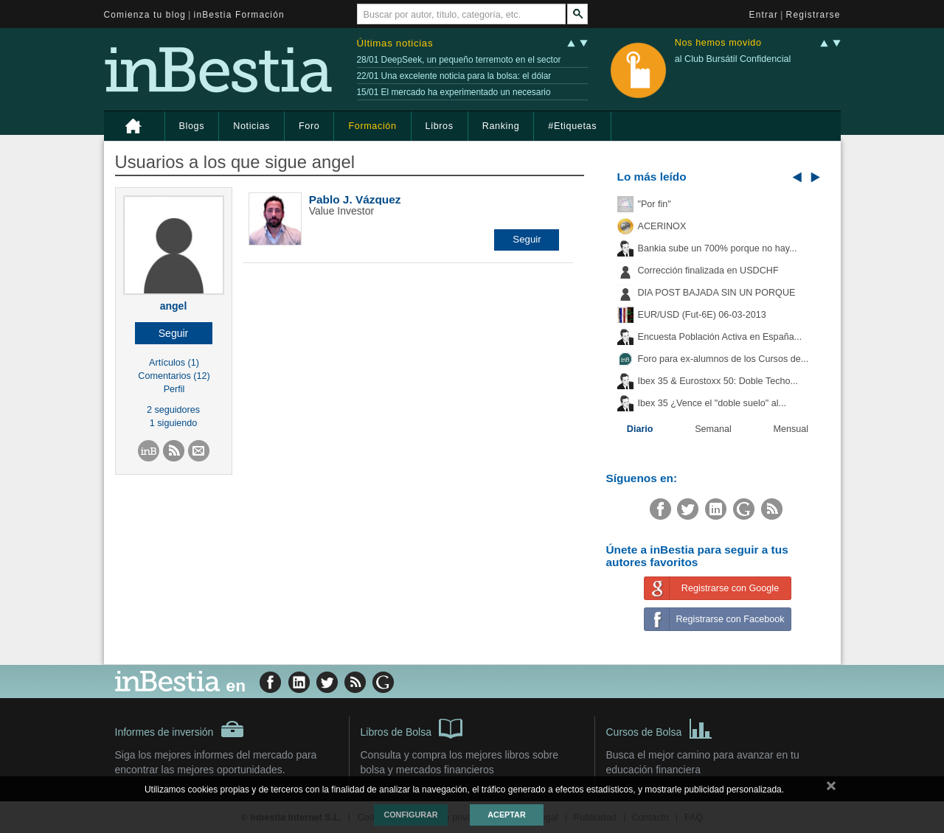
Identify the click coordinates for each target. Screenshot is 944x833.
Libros (440, 126)
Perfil (174, 389)
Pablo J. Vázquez (355, 199)
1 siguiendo (173, 423)
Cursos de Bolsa (659, 728)
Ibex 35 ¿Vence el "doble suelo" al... (712, 403)
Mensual (791, 429)
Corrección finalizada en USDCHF (708, 270)
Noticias (251, 126)
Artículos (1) (174, 363)
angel (173, 306)
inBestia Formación (239, 15)
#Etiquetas (572, 126)
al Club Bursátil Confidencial (733, 59)
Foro (309, 126)
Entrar (764, 15)
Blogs (192, 126)
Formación (372, 126)
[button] (173, 333)
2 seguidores (173, 410)
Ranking (501, 126)
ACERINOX (662, 226)
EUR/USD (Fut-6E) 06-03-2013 (702, 315)
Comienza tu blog (145, 15)
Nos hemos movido (718, 43)
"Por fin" (654, 204)
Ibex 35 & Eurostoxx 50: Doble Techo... (718, 381)
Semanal (713, 429)
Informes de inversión (180, 729)
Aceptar (506, 814)
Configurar (410, 814)
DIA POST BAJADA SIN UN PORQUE (717, 292)
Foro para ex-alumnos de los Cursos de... (723, 359)
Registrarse (813, 15)
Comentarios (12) (173, 376)
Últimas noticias (395, 43)
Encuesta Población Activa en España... (720, 337)
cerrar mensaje (831, 789)
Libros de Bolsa (412, 728)
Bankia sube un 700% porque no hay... (717, 248)
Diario (640, 429)
